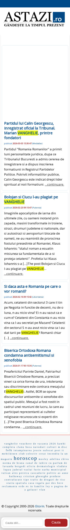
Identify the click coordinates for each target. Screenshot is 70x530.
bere (60, 483)
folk (9, 450)
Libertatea (38, 296)
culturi (52, 447)
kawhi (61, 443)
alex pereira (20, 473)
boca (29, 447)
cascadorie (38, 473)
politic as (54, 473)
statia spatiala (17, 483)
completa (9, 447)
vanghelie (11, 443)
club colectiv (28, 453)
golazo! (32, 489)
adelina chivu (59, 459)
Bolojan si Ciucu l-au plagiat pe (31, 199)
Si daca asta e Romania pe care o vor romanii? (32, 289)
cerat (42, 453)
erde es (24, 486)
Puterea (37, 207)
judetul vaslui (23, 469)
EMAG (35, 438)
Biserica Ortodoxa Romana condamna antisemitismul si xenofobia (29, 355)
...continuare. (54, 184)
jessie (37, 450)
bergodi (20, 466)
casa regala (36, 483)
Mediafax (37, 143)
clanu (20, 447)
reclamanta (10, 486)
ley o (49, 486)
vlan (42, 489)
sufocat (48, 450)
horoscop (26, 458)
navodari (39, 447)
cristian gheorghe (36, 476)
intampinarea (23, 450)
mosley (44, 459)
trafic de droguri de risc (48, 479)
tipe (26, 479)
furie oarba (42, 469)
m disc (62, 447)
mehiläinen (10, 453)
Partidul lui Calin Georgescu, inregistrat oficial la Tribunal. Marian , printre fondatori (29, 130)
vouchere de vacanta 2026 (37, 443)
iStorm (39, 506)
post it (59, 450)
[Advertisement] (35, 84)
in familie (37, 486)
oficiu (31, 466)
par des (51, 483)
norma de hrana (14, 463)
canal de (32, 463)
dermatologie (46, 466)
